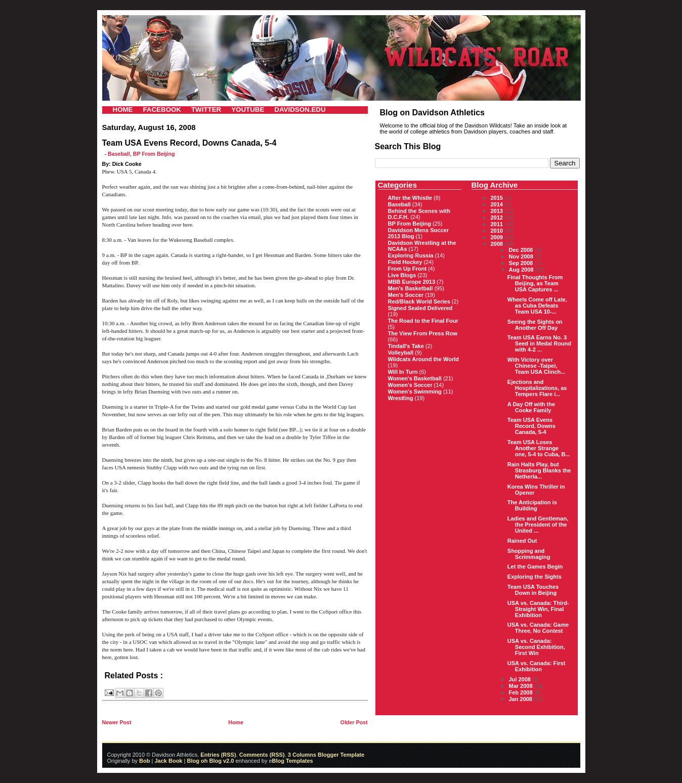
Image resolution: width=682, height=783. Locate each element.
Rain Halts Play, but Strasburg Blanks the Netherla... (539, 470)
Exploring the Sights (534, 577)
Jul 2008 (520, 679)
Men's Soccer (405, 295)
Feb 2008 (521, 692)
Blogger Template (340, 755)
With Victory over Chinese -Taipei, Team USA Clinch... (536, 366)
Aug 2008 (522, 270)
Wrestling (400, 398)
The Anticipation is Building (532, 505)
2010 (498, 231)
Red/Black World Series (419, 301)
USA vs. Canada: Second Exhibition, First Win (536, 647)
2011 (498, 224)
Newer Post (117, 722)
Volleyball (401, 353)
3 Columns (302, 755)
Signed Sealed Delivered (420, 308)
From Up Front (407, 269)
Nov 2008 (522, 256)
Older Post (354, 722)
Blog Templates (292, 761)
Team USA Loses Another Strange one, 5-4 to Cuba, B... (538, 448)
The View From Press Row (422, 333)
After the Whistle (410, 198)
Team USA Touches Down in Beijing (533, 590)
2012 (498, 217)
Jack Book (168, 761)
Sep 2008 (522, 263)
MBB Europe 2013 (412, 282)
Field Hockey (405, 262)
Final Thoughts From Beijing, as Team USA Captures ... (535, 283)
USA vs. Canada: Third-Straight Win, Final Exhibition (538, 609)
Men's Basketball (410, 288)
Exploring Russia (411, 255)
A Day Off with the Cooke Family (531, 407)
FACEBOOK (162, 109)
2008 (498, 244)
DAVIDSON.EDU (299, 109)
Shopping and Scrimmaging (528, 554)
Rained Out (522, 541)
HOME (123, 109)
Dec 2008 (522, 250)
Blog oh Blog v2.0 (210, 761)
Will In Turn (403, 372)
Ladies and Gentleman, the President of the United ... (537, 524)
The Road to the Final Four (423, 321)
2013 (498, 211)
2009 (498, 237)
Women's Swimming (415, 391)
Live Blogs (402, 275)
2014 (498, 204)
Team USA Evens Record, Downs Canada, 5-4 (531, 426)
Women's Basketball (415, 378)
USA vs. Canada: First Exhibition (536, 666)
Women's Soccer (410, 385)
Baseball (119, 154)
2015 (498, 198)
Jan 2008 (521, 699)
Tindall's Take (406, 346)
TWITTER (206, 109)
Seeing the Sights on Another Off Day (535, 325)
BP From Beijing (154, 154)
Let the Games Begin (535, 566)
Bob (144, 761)
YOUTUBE (247, 109)
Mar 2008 (521, 686)
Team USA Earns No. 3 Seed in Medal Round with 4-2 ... (539, 343)
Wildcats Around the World (423, 359)
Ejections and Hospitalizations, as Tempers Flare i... (537, 388)
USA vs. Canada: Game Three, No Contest (538, 628)
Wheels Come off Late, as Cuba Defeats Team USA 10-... (537, 305)
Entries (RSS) (218, 755)
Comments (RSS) (262, 755)
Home (235, 722)
